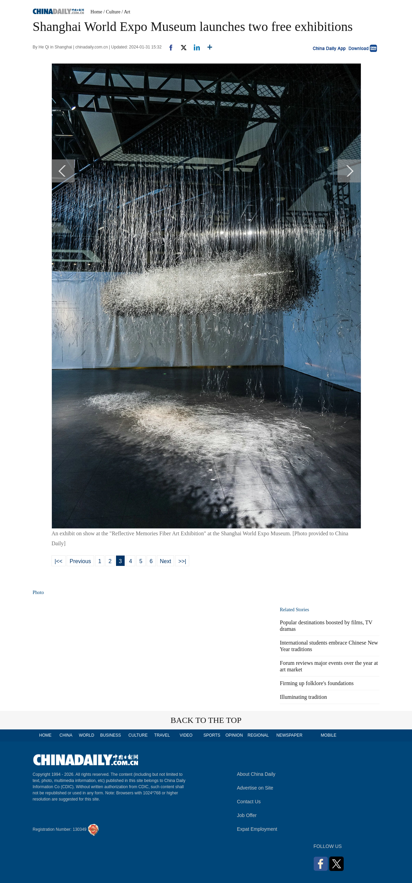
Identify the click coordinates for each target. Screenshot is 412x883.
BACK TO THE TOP (206, 720)
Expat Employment (257, 829)
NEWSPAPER (289, 735)
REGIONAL (258, 735)
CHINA (65, 735)
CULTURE (138, 735)
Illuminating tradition (303, 697)
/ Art (126, 11)
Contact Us (249, 801)
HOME (45, 735)
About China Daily (256, 774)
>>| (182, 561)
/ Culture (111, 11)
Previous (80, 561)
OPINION (234, 735)
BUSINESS (110, 735)
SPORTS (211, 735)
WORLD (86, 735)
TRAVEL (162, 735)
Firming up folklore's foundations (317, 683)
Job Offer (246, 815)
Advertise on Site (255, 788)
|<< (58, 561)
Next (165, 561)
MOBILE (328, 735)
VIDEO (186, 735)
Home (96, 11)
